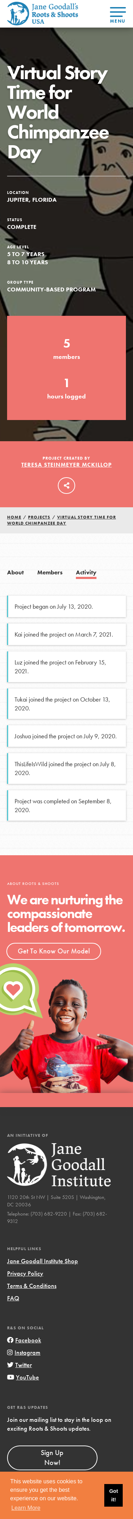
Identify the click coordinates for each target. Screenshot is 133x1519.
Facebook (24, 1340)
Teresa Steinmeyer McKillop (66, 464)
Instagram (23, 1352)
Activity (86, 572)
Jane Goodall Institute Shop (42, 1261)
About (15, 572)
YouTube (23, 1377)
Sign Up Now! (52, 1457)
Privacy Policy (25, 1273)
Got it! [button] (113, 1495)
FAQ (13, 1298)
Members (49, 572)
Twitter (19, 1365)
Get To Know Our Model (54, 951)
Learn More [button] (25, 1508)
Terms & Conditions (31, 1286)
